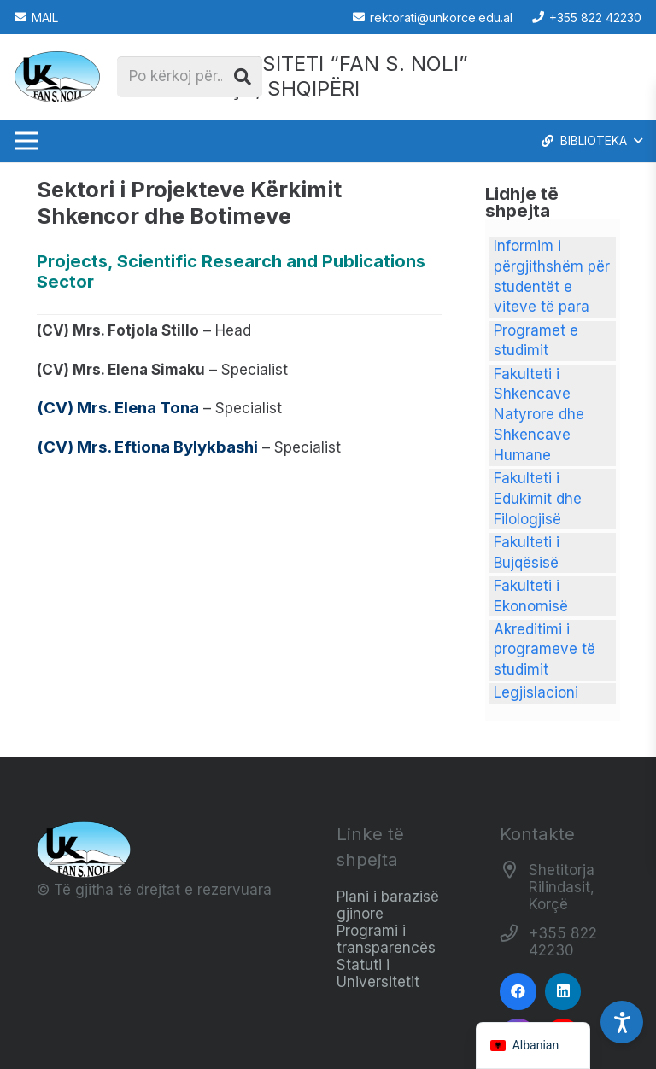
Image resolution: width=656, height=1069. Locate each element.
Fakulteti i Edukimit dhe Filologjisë (538, 499)
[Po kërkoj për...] (189, 76)
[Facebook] (518, 991)
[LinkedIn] (563, 991)
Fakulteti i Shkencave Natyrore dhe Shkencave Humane (539, 414)
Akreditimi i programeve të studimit (544, 650)
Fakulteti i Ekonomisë (531, 596)
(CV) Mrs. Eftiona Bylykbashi (147, 447)
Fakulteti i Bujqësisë (526, 552)
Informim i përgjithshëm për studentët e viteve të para (552, 276)
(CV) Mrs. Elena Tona (118, 408)
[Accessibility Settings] (621, 1022)
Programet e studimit (536, 340)
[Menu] (26, 141)
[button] (590, 141)
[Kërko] (242, 77)
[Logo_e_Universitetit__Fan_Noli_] (57, 76)
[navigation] (533, 1045)
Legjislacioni (536, 692)
